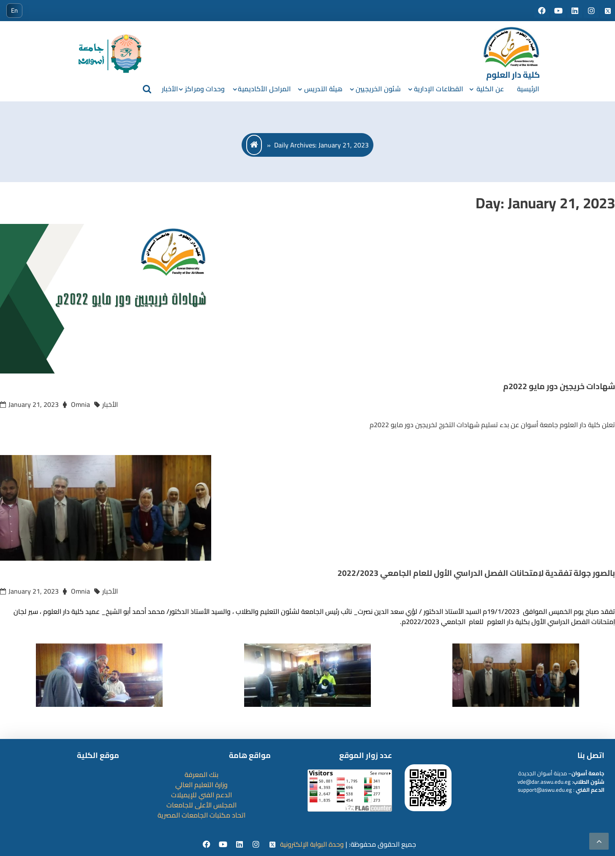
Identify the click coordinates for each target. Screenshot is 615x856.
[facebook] (207, 844)
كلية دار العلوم (513, 74)
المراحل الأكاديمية (264, 88)
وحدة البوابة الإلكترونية (312, 844)
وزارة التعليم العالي (201, 784)
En (14, 10)
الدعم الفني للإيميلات (201, 794)
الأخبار (170, 88)
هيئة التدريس (323, 88)
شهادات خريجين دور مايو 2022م (559, 386)
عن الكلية (490, 88)
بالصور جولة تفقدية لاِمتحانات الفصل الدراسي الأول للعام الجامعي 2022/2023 (476, 573)
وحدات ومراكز (205, 88)
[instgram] (257, 844)
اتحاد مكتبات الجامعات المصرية (201, 815)
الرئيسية (528, 88)
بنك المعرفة (201, 774)
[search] (147, 89)
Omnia (80, 404)
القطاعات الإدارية (439, 88)
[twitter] (272, 844)
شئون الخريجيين (378, 88)
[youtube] (224, 844)
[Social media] (542, 11)
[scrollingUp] (599, 841)
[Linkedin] (240, 844)
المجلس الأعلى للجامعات (201, 805)
